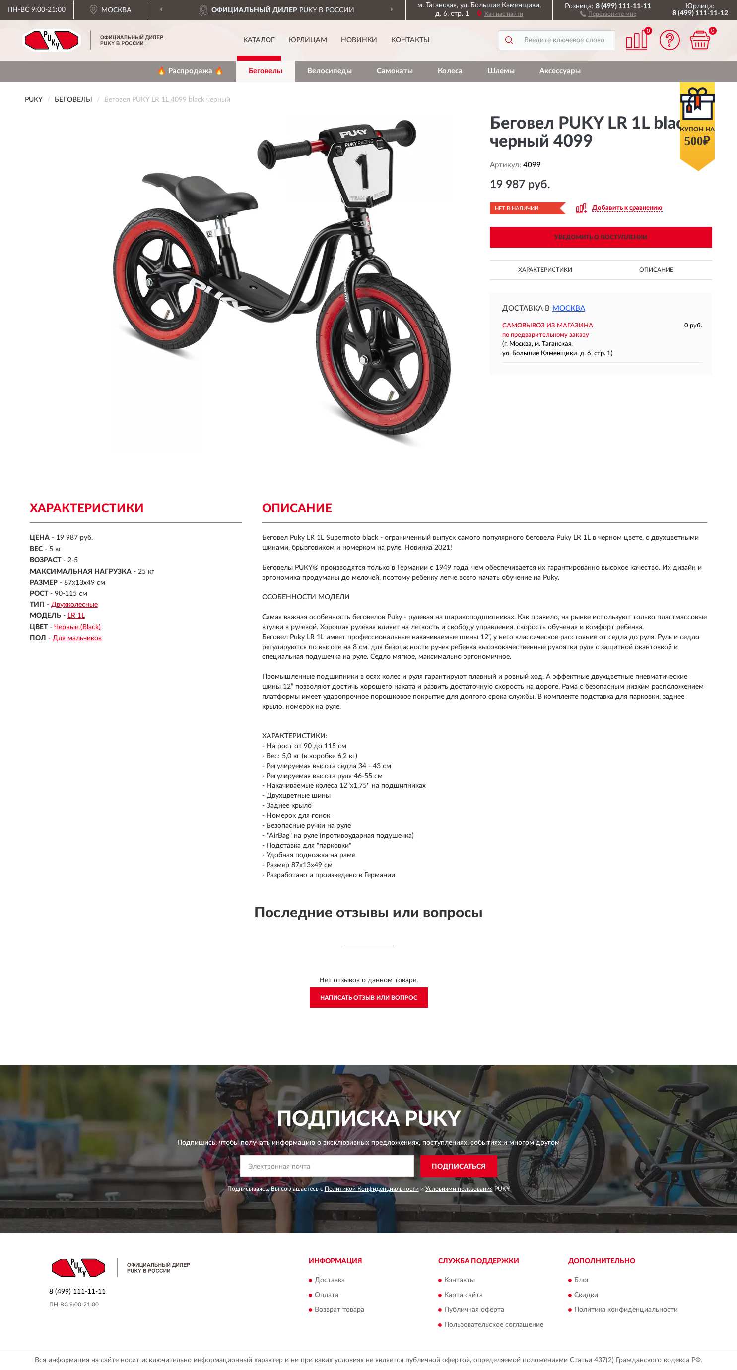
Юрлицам (308, 40)
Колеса (450, 71)
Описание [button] (656, 270)
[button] (608, 13)
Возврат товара (339, 1310)
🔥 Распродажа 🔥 (190, 71)
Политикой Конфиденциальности (372, 1189)
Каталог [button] (259, 40)
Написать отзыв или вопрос (368, 998)
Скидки (586, 1295)
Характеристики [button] (545, 270)
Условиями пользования (459, 1189)
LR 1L (76, 615)
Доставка (330, 1280)
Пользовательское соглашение (493, 1325)
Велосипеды (329, 71)
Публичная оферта (474, 1310)
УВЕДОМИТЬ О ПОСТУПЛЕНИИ (600, 237)
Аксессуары (560, 71)
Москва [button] (568, 308)
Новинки (359, 40)
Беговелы (265, 71)
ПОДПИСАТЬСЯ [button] (459, 1166)
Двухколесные (74, 604)
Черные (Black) (77, 627)
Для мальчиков (77, 638)
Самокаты (395, 71)
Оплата (326, 1295)
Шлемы (501, 71)
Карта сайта (463, 1295)
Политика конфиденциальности (626, 1310)
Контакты (410, 40)
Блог (582, 1280)
